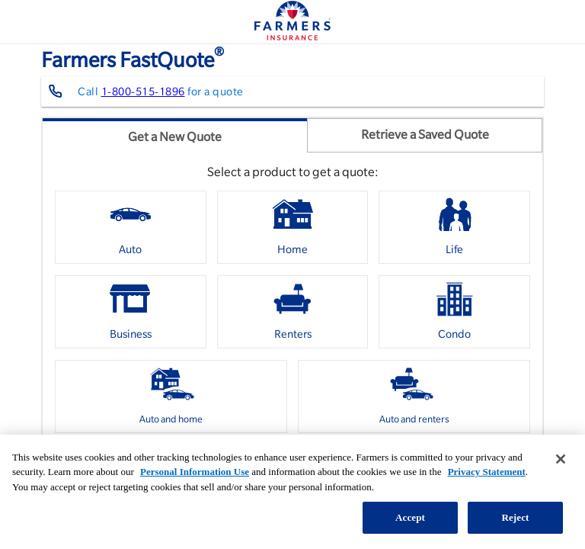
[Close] (560, 459)
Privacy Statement (487, 471)
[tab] (175, 135)
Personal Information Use (194, 471)
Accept (410, 517)
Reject (515, 517)
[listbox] (292, 318)
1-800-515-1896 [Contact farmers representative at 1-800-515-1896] (143, 91)
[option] (130, 227)
